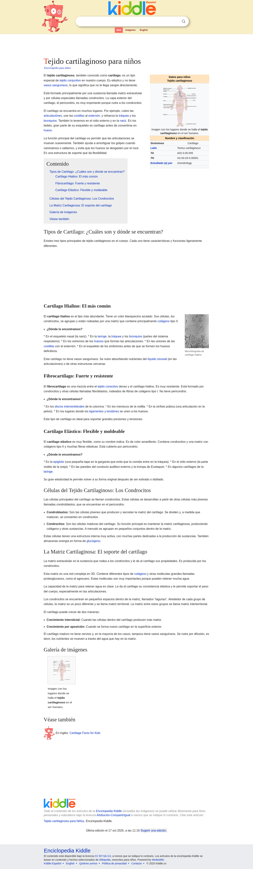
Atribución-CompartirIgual (113, 815)
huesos (99, 341)
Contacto (136, 863)
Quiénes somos (88, 863)
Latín (153, 148)
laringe (102, 336)
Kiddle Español (52, 863)
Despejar (176, 21)
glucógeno (93, 541)
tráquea (124, 115)
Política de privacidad (114, 863)
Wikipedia (105, 859)
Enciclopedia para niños (57, 67)
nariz (123, 120)
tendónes (113, 411)
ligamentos (96, 411)
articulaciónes (53, 115)
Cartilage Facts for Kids (85, 733)
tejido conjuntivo (70, 80)
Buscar (183, 21)
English (144, 30)
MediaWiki (158, 859)
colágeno (163, 321)
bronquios (50, 120)
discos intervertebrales (69, 406)
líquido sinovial (157, 359)
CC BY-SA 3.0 (103, 856)
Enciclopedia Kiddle (109, 811)
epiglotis (58, 461)
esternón (94, 115)
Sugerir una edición (153, 830)
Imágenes (130, 30)
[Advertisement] (126, 44)
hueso (48, 130)
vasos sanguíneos (56, 85)
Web (118, 30)
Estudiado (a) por (161, 163)
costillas (79, 115)
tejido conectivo (108, 386)
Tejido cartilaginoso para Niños (64, 821)
